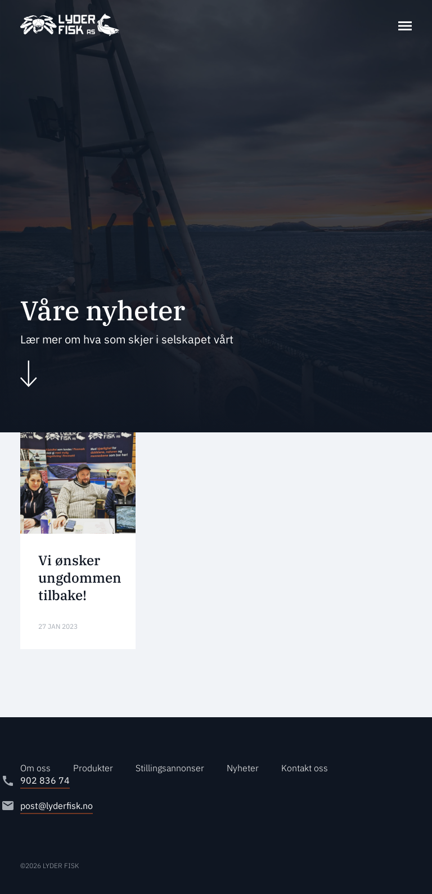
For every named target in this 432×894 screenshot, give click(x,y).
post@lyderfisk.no (56, 805)
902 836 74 (45, 780)
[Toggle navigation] (405, 24)
